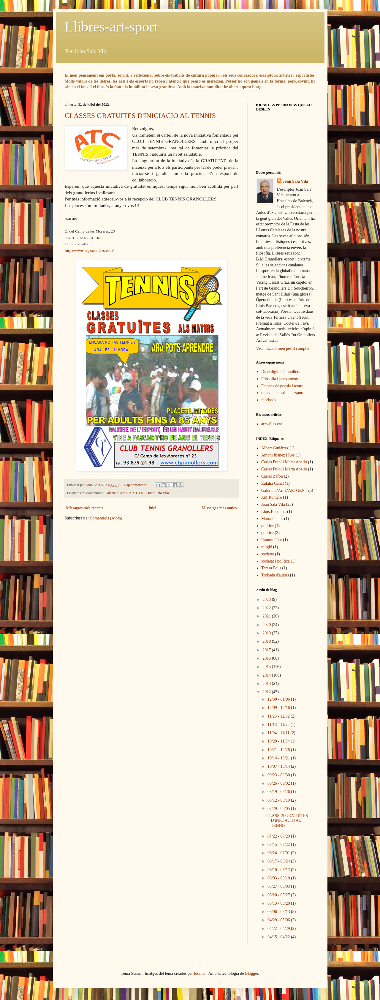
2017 (267, 650)
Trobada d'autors (275, 575)
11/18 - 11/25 (279, 724)
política (267, 532)
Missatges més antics (219, 508)
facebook (268, 400)
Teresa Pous (271, 568)
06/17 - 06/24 (279, 861)
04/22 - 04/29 (279, 928)
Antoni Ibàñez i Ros (277, 455)
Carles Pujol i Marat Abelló (284, 462)
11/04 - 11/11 (278, 733)
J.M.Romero (271, 497)
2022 (267, 608)
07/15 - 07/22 (279, 844)
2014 (267, 675)
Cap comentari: (136, 485)
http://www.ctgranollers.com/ (89, 250)
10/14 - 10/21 (279, 758)
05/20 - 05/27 (279, 895)
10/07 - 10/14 (279, 766)
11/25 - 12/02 (279, 716)
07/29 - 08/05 (279, 808)
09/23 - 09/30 (279, 775)
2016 (267, 658)
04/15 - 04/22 (279, 937)
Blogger (251, 973)
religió (266, 547)
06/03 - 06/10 (279, 878)
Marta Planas (272, 518)
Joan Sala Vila (158, 493)
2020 (267, 625)
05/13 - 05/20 (279, 903)
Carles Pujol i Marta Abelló (284, 469)
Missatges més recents (84, 508)
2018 (267, 641)
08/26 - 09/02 (279, 783)
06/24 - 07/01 (279, 853)
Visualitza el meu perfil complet (283, 348)
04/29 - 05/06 (279, 920)
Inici (152, 508)
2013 (267, 683)
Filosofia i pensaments (280, 379)
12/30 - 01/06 (279, 699)
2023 (267, 599)
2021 (267, 616)
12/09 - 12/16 (279, 707)
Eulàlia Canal (272, 483)
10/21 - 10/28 (279, 750)
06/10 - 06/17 (279, 870)
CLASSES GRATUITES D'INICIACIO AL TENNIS (140, 115)
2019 (267, 633)
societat (267, 554)
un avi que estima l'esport (282, 393)
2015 (267, 666)
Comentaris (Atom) (106, 518)
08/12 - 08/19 (279, 800)
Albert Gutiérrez (275, 448)
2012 (267, 692)
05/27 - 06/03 (279, 886)
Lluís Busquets (273, 511)
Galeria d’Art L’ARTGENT (124, 493)
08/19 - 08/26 (279, 791)
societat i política (275, 561)
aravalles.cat (271, 424)
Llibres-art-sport (111, 26)
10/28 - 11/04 (279, 741)
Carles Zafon (272, 476)
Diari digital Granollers (280, 371)
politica (267, 526)
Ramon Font (271, 540)
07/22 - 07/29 (279, 836)
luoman (200, 973)
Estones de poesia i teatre (282, 386)
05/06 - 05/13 (279, 911)
